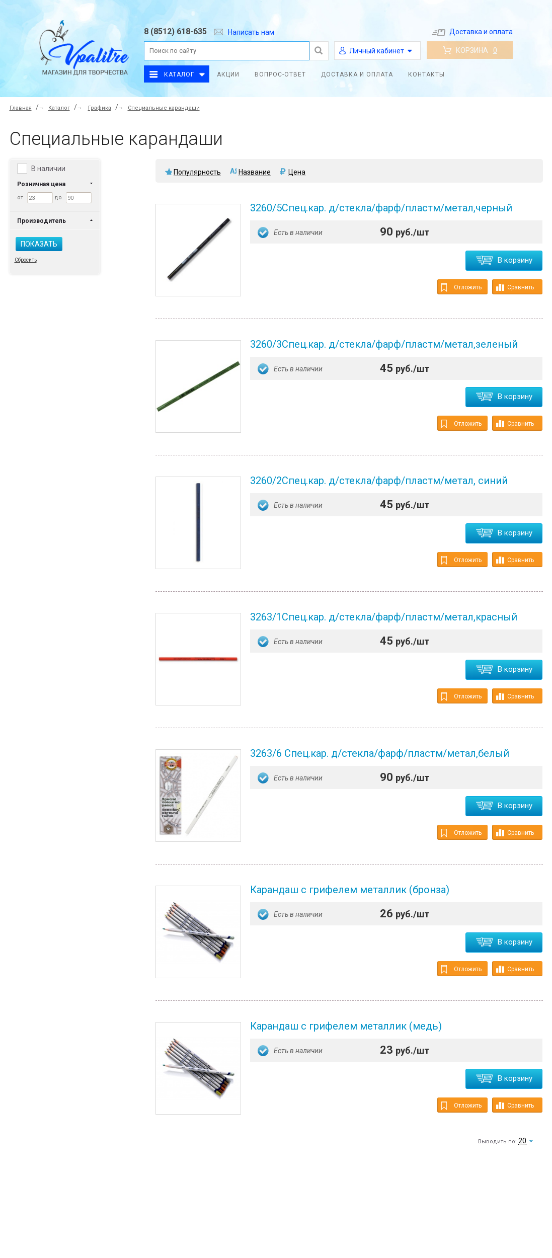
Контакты (426, 74)
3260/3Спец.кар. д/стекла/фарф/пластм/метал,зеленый (384, 344)
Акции (228, 74)
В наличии (48, 169)
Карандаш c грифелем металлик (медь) (346, 1026)
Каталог (179, 74)
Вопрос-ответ (280, 74)
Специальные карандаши (164, 108)
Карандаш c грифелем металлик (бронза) (349, 890)
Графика (99, 108)
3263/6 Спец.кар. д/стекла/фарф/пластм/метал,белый (379, 753)
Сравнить (515, 287)
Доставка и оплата (472, 32)
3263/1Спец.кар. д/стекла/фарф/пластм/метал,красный (383, 617)
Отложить (461, 287)
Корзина (470, 50)
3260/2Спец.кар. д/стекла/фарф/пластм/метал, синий (379, 481)
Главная (21, 108)
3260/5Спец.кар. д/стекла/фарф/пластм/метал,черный (381, 208)
